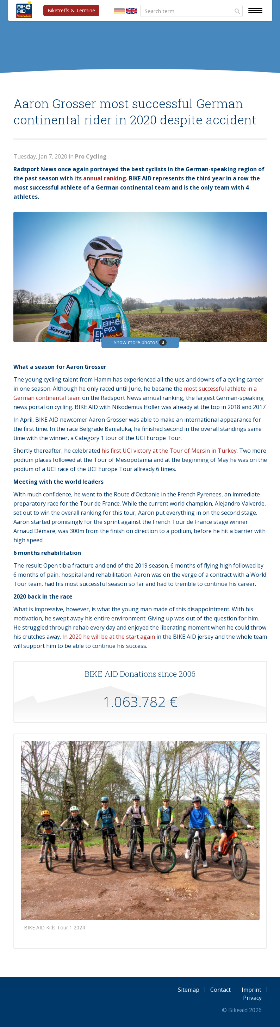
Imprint (251, 989)
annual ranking (104, 178)
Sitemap (188, 989)
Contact (220, 989)
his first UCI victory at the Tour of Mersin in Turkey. (169, 450)
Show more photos (140, 342)
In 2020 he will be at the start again (108, 637)
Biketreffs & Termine (71, 10)
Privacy (252, 997)
